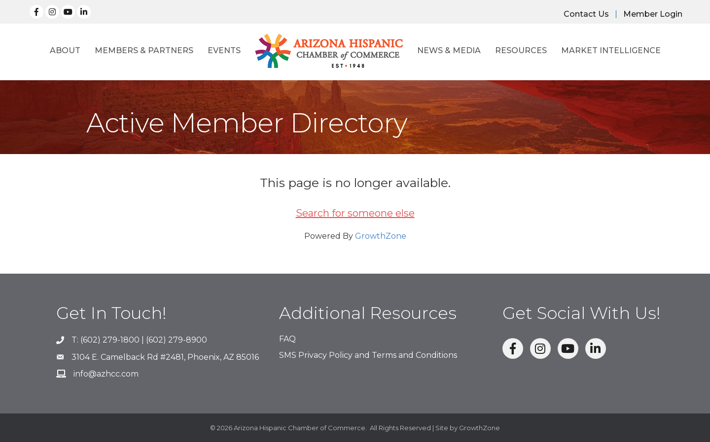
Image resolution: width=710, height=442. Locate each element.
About (65, 50)
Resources (521, 50)
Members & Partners (144, 50)
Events (224, 50)
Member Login (652, 14)
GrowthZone (380, 236)
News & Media (449, 50)
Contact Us (586, 14)
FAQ (287, 339)
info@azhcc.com (106, 374)
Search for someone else (355, 213)
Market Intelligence (611, 50)
